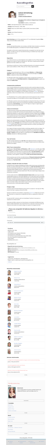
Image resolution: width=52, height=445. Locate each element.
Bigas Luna (10, 421)
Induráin (36, 91)
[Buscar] (32, 6)
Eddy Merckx (33, 149)
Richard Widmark (11, 431)
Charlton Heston (11, 417)
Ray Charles (10, 429)
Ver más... (26, 423)
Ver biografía (26, 400)
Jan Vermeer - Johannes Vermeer (15, 427)
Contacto (42, 441)
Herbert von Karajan (12, 410)
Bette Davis (10, 405)
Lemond (9, 124)
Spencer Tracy (11, 408)
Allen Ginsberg (11, 419)
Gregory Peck (11, 406)
